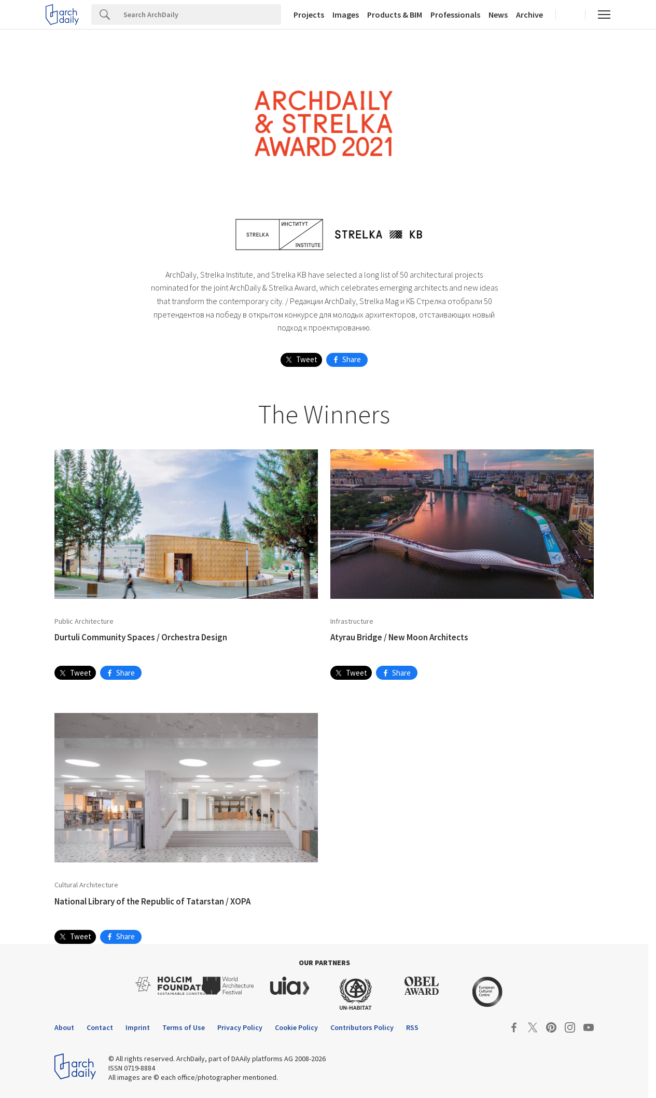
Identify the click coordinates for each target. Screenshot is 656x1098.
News (498, 14)
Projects (309, 14)
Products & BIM (394, 14)
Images (345, 14)
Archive (529, 14)
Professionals (455, 14)
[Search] (199, 14)
